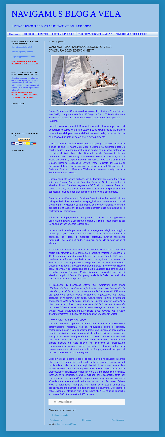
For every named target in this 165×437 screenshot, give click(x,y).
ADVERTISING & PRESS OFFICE (131, 34)
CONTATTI (43, 34)
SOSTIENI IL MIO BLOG (63, 34)
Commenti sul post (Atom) (66, 424)
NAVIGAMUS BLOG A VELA (66, 14)
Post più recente (56, 420)
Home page (14, 34)
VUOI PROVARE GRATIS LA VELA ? (95, 34)
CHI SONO (29, 34)
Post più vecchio (118, 420)
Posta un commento (60, 415)
